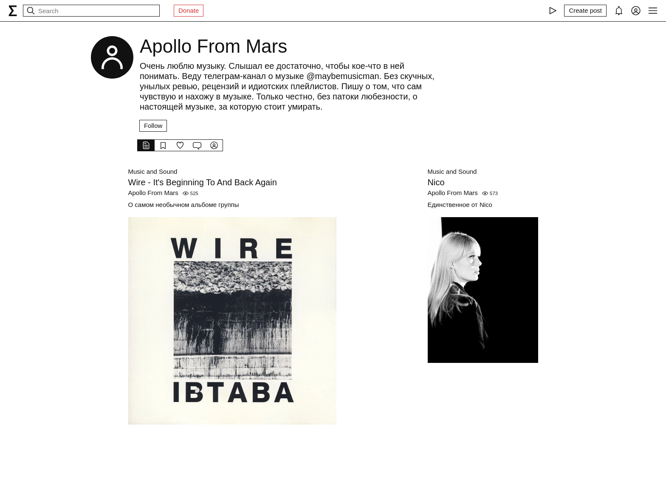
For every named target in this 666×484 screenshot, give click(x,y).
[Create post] (585, 10)
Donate (188, 10)
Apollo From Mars (153, 192)
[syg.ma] (12, 10)
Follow (153, 125)
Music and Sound (153, 171)
